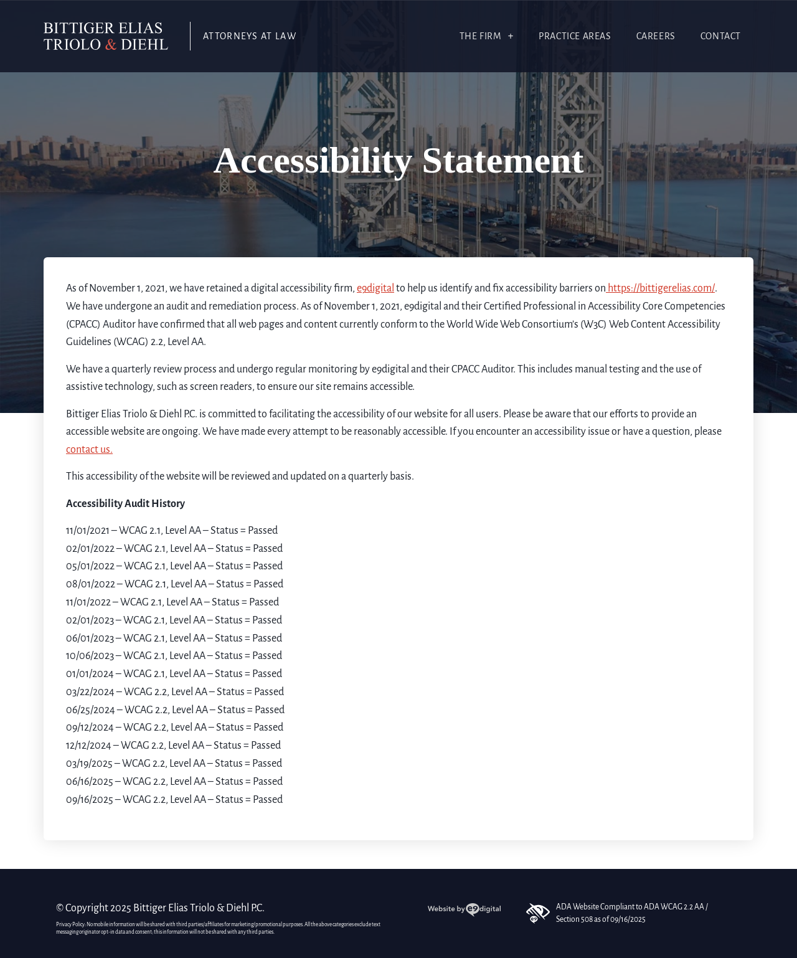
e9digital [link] (375, 288)
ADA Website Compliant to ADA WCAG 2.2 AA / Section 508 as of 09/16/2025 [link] (617, 913)
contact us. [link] (89, 449)
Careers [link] (656, 36)
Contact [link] (720, 36)
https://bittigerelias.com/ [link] (660, 288)
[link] (106, 35)
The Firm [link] (487, 36)
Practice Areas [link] (575, 36)
